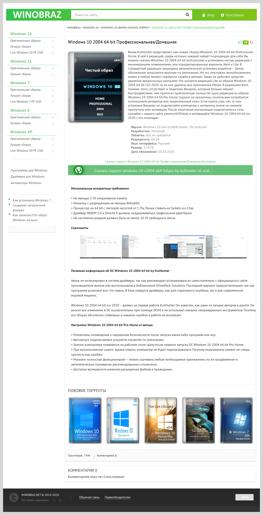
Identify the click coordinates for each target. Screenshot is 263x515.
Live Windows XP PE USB (26, 151)
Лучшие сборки (20, 46)
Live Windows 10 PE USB (26, 52)
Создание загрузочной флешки (29, 207)
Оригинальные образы (25, 41)
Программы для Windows (29, 170)
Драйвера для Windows (28, 176)
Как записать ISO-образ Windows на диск (30, 217)
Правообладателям (117, 497)
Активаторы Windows (26, 183)
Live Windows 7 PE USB (25, 101)
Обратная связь (89, 497)
